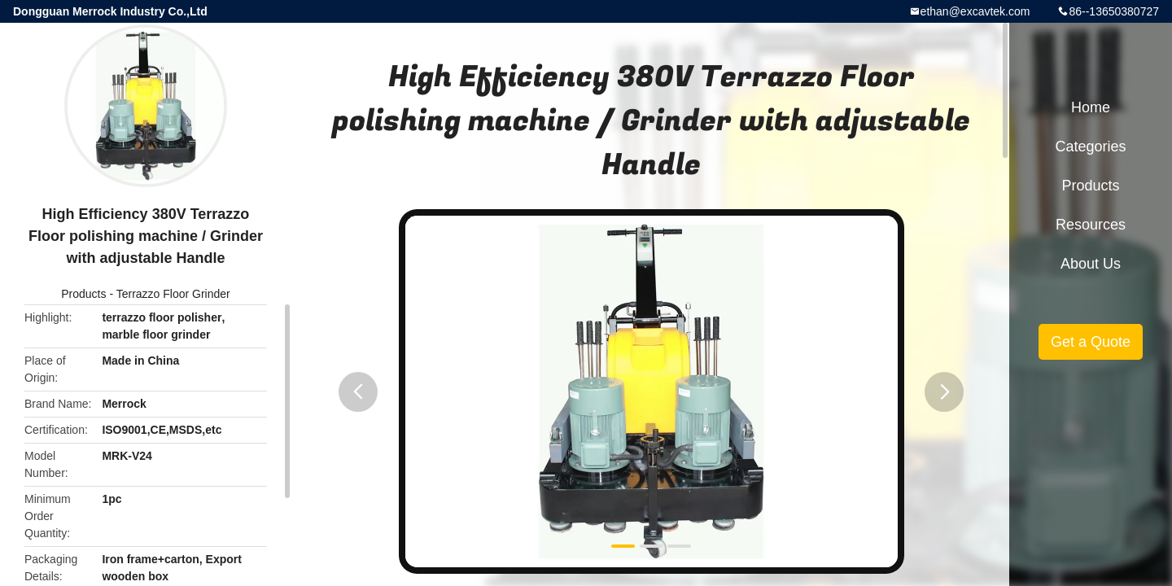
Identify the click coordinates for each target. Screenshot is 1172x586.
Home (1090, 107)
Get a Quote (1090, 342)
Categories (1090, 146)
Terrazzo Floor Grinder (173, 293)
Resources (1091, 224)
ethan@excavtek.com (975, 11)
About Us (1090, 264)
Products (83, 293)
